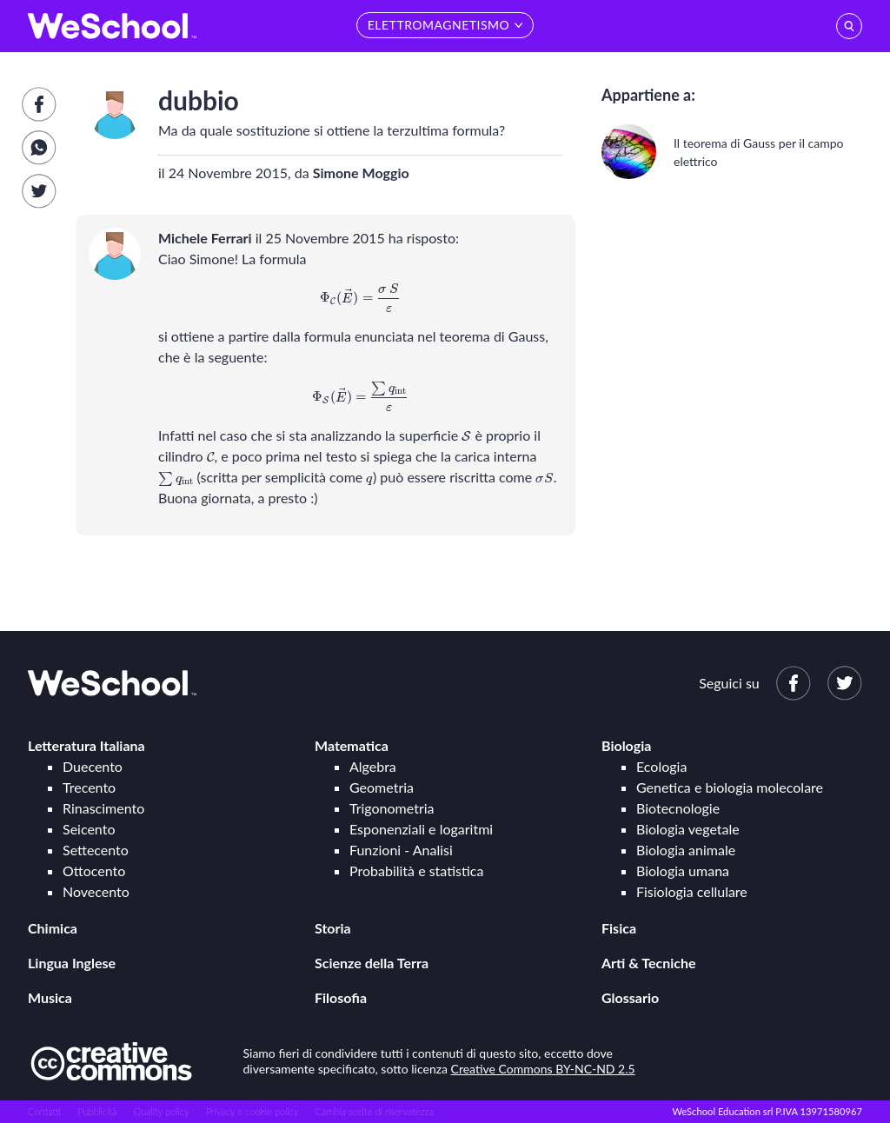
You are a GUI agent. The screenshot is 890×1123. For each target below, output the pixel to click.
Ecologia (661, 766)
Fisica (618, 928)
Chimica (52, 928)
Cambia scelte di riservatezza (374, 1111)
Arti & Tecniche (648, 962)
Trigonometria (392, 808)
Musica (50, 997)
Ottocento (94, 870)
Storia (333, 928)
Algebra (372, 766)
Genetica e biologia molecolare (729, 787)
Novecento (96, 891)
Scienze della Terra (371, 962)
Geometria (381, 787)
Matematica (352, 745)
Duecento (93, 766)
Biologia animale (685, 849)
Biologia (626, 745)
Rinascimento (103, 808)
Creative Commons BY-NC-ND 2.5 (543, 1068)
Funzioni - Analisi (401, 849)
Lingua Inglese (72, 962)
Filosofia (341, 997)
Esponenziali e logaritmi (421, 829)
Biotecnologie (678, 808)
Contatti (44, 1111)
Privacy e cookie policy (252, 1111)
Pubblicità (97, 1111)
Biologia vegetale (688, 829)
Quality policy (161, 1111)
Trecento (89, 787)
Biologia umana (682, 870)
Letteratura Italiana (86, 745)
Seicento (89, 829)
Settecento (96, 849)
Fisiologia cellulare (691, 891)
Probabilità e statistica (416, 870)
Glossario (630, 997)
